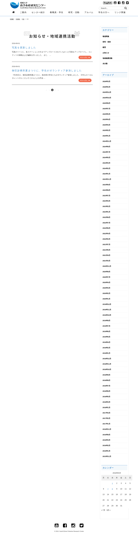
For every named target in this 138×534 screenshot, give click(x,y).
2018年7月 (107, 383)
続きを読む (85, 57)
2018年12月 (107, 356)
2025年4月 (107, 119)
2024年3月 (107, 162)
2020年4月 (107, 280)
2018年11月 (107, 361)
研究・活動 (73, 13)
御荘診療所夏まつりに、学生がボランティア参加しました (51, 70)
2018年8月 (107, 377)
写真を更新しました (25, 47)
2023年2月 (107, 205)
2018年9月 (107, 372)
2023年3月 (107, 199)
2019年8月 (107, 318)
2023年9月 (107, 183)
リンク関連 (120, 13)
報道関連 (106, 36)
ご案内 (23, 13)
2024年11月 (107, 140)
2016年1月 (107, 447)
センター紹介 (38, 13)
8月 (23, 19)
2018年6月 (107, 388)
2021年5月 (107, 248)
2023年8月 (107, 189)
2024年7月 (107, 151)
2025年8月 (107, 103)
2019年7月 (107, 323)
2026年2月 (107, 86)
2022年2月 (107, 237)
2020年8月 (107, 269)
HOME (12, 19)
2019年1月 (107, 350)
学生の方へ (104, 13)
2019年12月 (107, 302)
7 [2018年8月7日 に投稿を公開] (107, 485)
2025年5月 (107, 113)
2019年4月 (107, 339)
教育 (104, 47)
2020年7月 (107, 275)
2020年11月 (107, 264)
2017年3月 (107, 409)
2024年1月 (107, 173)
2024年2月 (107, 167)
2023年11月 (107, 178)
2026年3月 (107, 81)
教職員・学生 (56, 13)
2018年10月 (107, 366)
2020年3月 (107, 286)
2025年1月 (107, 135)
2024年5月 (107, 156)
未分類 (105, 63)
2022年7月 (107, 221)
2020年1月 (107, 296)
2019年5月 (107, 334)
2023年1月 (107, 210)
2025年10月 (107, 97)
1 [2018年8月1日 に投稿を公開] (112, 479)
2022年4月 (107, 232)
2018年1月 (107, 404)
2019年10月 (107, 313)
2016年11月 (107, 426)
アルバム (88, 13)
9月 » (109, 506)
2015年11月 (107, 452)
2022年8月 (107, 216)
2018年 (18, 19)
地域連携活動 (108, 58)
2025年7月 (107, 108)
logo (31, 5)
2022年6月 (107, 226)
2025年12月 (107, 92)
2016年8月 (107, 431)
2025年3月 (107, 124)
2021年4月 (107, 253)
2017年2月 (107, 415)
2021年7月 (107, 243)
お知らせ (106, 53)
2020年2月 (107, 291)
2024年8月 (107, 146)
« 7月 (103, 506)
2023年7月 (107, 194)
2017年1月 (107, 420)
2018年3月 (107, 399)
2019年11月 (107, 307)
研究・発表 (107, 42)
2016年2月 (107, 442)
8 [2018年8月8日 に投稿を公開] (112, 485)
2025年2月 (107, 130)
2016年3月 (107, 436)
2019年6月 (107, 329)
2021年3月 (107, 259)
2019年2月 (107, 345)
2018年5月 (107, 393)
